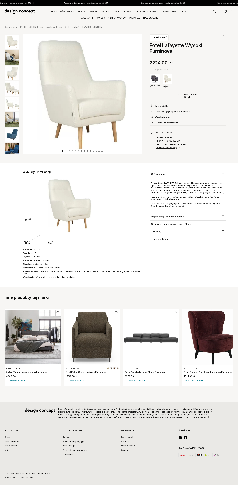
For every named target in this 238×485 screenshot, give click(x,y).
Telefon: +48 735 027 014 (168, 141)
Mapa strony (44, 473)
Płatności (125, 441)
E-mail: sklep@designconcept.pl (171, 144)
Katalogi (124, 450)
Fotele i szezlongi (47, 27)
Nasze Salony (150, 18)
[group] (12, 42)
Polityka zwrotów (129, 445)
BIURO (118, 11)
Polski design (69, 445)
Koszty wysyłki (127, 437)
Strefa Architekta (13, 441)
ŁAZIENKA (129, 11)
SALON (32, 27)
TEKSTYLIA (106, 11)
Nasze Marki (86, 18)
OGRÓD (165, 11)
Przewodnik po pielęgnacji (75, 450)
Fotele (61, 27)
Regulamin (31, 473)
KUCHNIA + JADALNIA (148, 11)
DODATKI (81, 11)
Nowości (100, 18)
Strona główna (11, 27)
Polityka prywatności (14, 473)
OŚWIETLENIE (67, 11)
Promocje (134, 18)
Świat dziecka (180, 11)
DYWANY (93, 11)
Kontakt (66, 437)
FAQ (6, 450)
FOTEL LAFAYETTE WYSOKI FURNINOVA (84, 27)
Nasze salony (11, 445)
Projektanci (68, 454)
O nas (7, 437)
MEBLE (53, 11)
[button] (62, 151)
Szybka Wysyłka (117, 18)
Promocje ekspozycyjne (74, 441)
